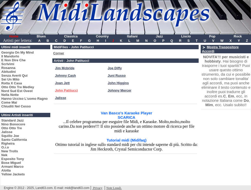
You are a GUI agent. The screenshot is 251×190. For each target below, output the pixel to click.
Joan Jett (62, 83)
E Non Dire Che (13, 60)
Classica (71, 36)
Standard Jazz (12, 120)
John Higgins (118, 83)
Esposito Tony (12, 159)
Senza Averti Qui (14, 75)
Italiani (132, 36)
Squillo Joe (10, 136)
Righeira (8, 143)
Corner (58, 53)
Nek (4, 155)
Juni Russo (117, 75)
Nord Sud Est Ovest (17, 91)
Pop (212, 36)
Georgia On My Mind (17, 52)
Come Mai (9, 102)
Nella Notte (10, 95)
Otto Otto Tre (11, 128)
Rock (238, 36)
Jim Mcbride (64, 68)
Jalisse (6, 132)
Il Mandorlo (10, 56)
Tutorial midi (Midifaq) (127, 140)
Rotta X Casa (11, 83)
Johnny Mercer (119, 90)
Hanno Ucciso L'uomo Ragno (24, 99)
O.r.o (5, 147)
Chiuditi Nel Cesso (16, 106)
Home (13, 36)
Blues (41, 36)
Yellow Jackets (13, 174)
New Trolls (9, 151)
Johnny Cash (65, 75)
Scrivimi (7, 64)
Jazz (159, 36)
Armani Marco (12, 166)
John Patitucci (66, 90)
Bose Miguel (11, 163)
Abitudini (8, 72)
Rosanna (8, 68)
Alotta (6, 170)
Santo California (14, 140)
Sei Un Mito (10, 79)
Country (102, 36)
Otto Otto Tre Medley (17, 87)
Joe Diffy (115, 68)
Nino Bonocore (13, 124)
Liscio (186, 36)
